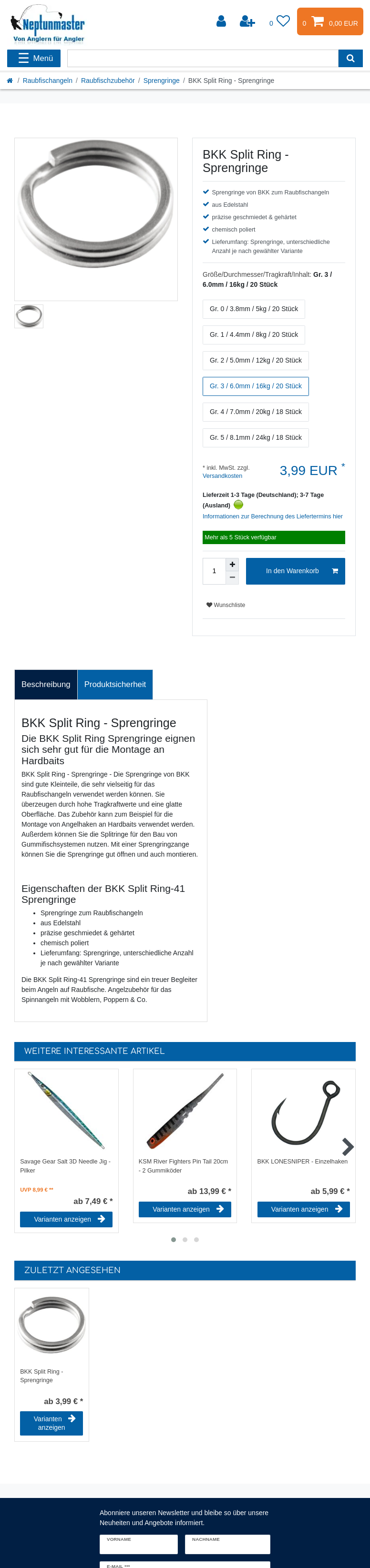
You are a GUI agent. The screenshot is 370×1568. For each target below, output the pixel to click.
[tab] (46, 684)
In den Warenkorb (302, 571)
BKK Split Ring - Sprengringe (41, 1376)
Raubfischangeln (47, 80)
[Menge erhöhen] (232, 564)
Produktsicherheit (115, 684)
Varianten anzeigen (70, 1219)
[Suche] (351, 58)
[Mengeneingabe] (214, 571)
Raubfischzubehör (108, 80)
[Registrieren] (248, 21)
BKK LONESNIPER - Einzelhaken (302, 1161)
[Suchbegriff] (203, 58)
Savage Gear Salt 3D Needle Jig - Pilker (65, 1166)
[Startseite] (10, 80)
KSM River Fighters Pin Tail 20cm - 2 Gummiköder (183, 1166)
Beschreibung (46, 684)
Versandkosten (222, 476)
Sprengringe (162, 80)
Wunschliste (225, 605)
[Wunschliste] (280, 21)
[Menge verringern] (232, 578)
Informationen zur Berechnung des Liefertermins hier (273, 516)
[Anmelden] (222, 21)
